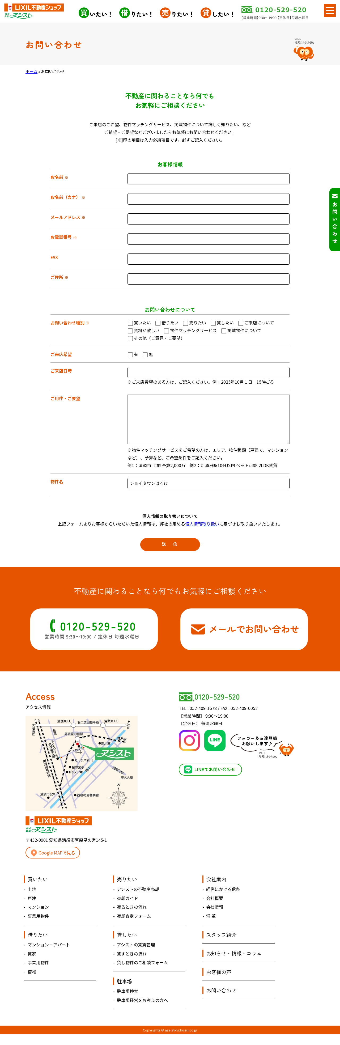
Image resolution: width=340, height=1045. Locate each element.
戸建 (32, 909)
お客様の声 (218, 982)
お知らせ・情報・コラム (234, 964)
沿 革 (211, 926)
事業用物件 (38, 926)
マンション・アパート (49, 955)
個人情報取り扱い (202, 534)
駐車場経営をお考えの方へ (142, 1011)
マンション (38, 917)
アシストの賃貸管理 (136, 955)
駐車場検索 (127, 1002)
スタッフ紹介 (221, 945)
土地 (32, 899)
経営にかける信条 (223, 899)
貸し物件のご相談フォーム (142, 973)
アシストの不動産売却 (138, 899)
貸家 (32, 964)
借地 (32, 982)
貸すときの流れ (132, 964)
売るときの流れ (132, 917)
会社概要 (214, 909)
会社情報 (214, 917)
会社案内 (216, 890)
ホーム (31, 71)
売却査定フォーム (134, 926)
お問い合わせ (221, 1001)
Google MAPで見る (52, 863)
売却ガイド (127, 909)
